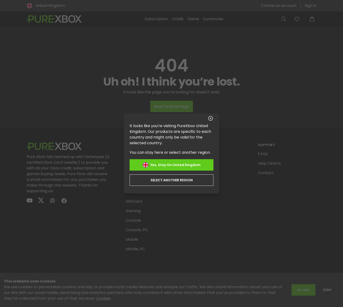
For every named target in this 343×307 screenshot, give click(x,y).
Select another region (172, 180)
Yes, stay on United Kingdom (172, 165)
